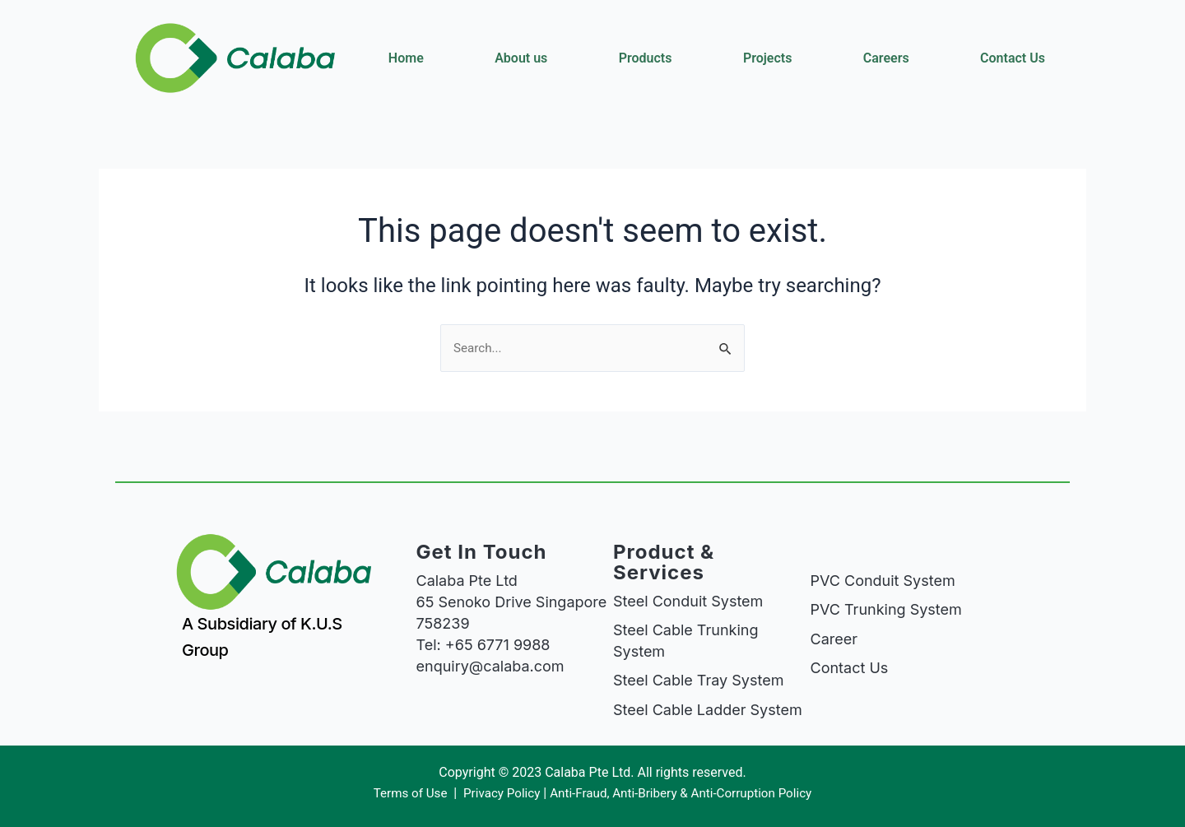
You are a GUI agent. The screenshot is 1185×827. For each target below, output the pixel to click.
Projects (767, 58)
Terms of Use (403, 793)
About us (521, 58)
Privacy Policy (496, 793)
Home (406, 58)
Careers (886, 58)
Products (645, 58)
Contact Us (1012, 58)
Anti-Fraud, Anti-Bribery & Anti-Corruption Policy (685, 793)
